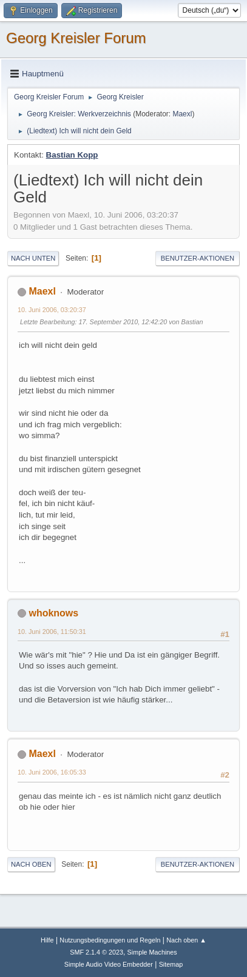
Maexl (182, 114)
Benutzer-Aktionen (197, 258)
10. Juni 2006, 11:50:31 (52, 631)
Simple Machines (152, 952)
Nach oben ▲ (186, 940)
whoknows (53, 613)
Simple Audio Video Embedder (108, 964)
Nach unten (33, 258)
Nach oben (31, 864)
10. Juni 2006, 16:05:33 (52, 772)
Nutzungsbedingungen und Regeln (109, 940)
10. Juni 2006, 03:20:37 (52, 309)
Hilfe (47, 940)
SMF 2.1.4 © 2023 (96, 952)
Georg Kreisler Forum (76, 38)
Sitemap (171, 964)
